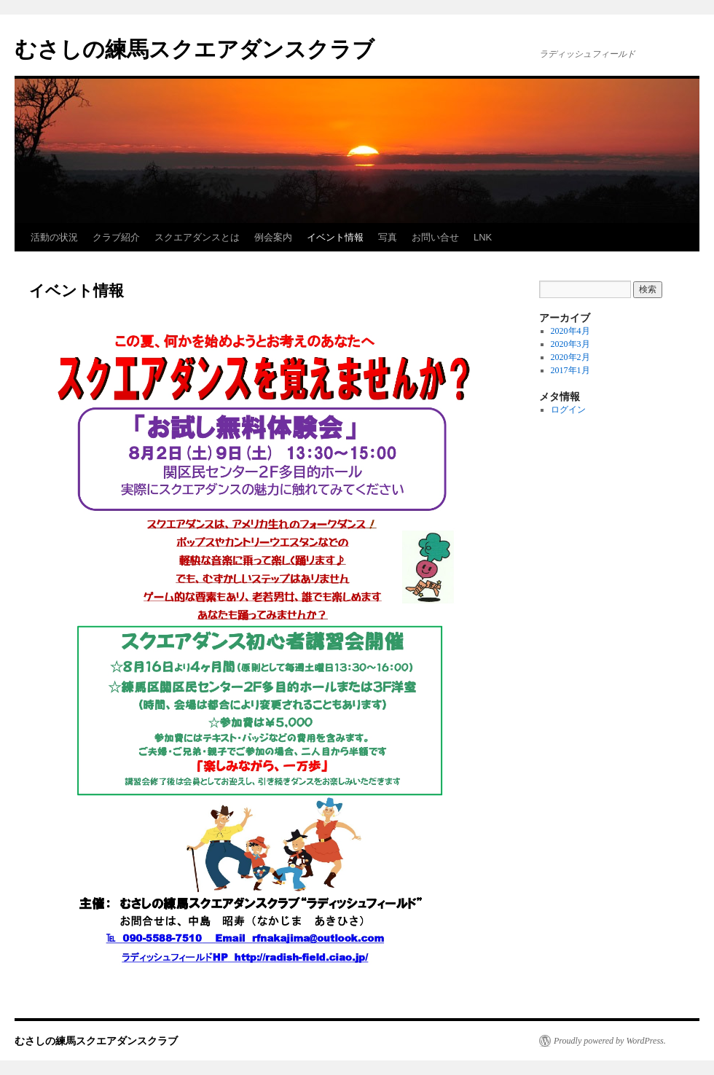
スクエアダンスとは (197, 237)
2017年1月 (570, 370)
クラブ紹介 (116, 237)
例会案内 (273, 237)
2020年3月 (570, 344)
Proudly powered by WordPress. (610, 1041)
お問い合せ (435, 237)
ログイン (568, 409)
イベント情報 (335, 237)
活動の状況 (54, 237)
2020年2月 (570, 357)
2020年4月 (570, 331)
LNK (483, 237)
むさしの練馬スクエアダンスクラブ (194, 49)
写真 (387, 237)
